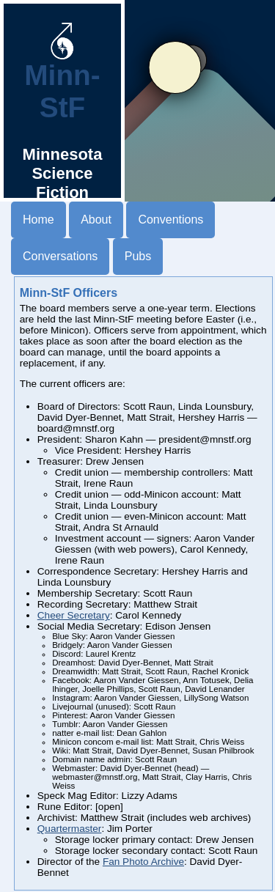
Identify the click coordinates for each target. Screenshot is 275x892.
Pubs (138, 256)
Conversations (60, 256)
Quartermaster (69, 828)
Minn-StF (62, 78)
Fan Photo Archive (143, 861)
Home (38, 219)
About (96, 219)
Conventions (170, 219)
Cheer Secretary (73, 615)
